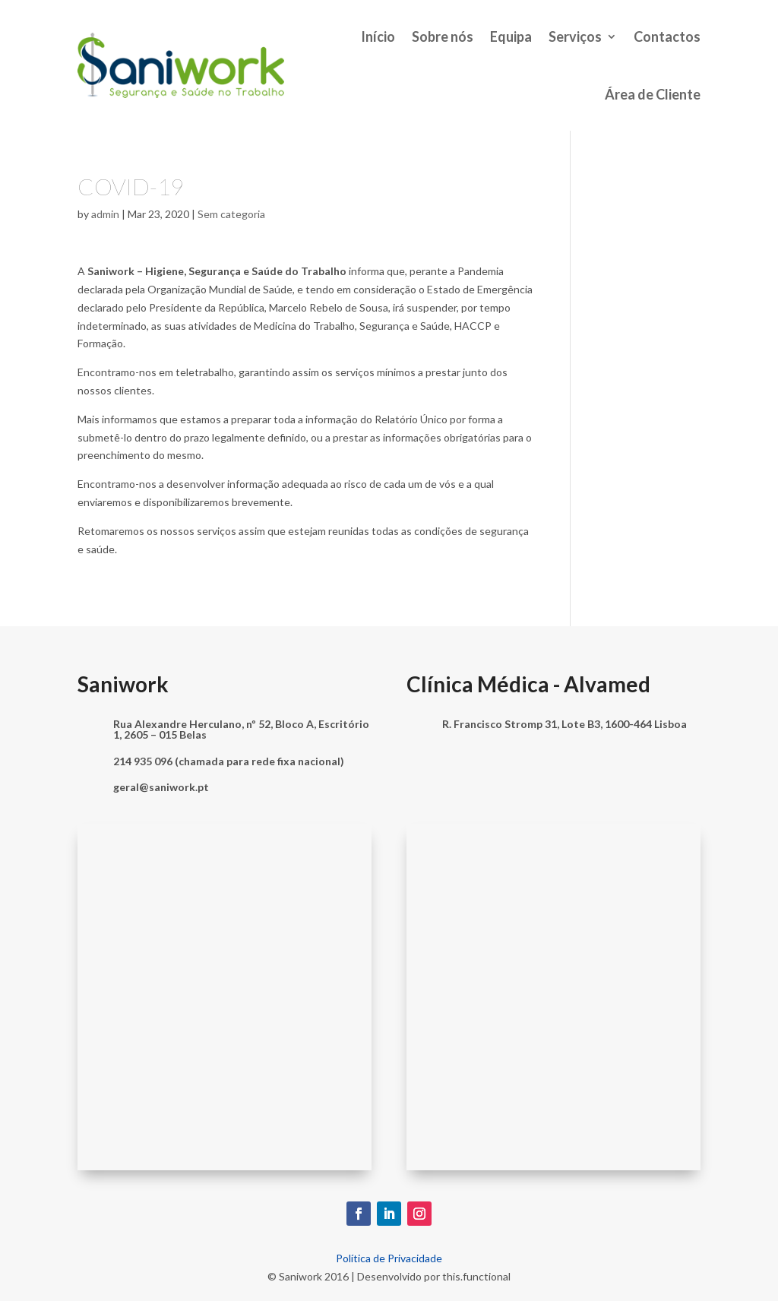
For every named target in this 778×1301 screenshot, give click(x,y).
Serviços (575, 36)
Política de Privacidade (389, 1258)
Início (378, 36)
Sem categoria (231, 213)
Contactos (667, 36)
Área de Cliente (653, 94)
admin (105, 213)
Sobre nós (442, 36)
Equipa (511, 36)
